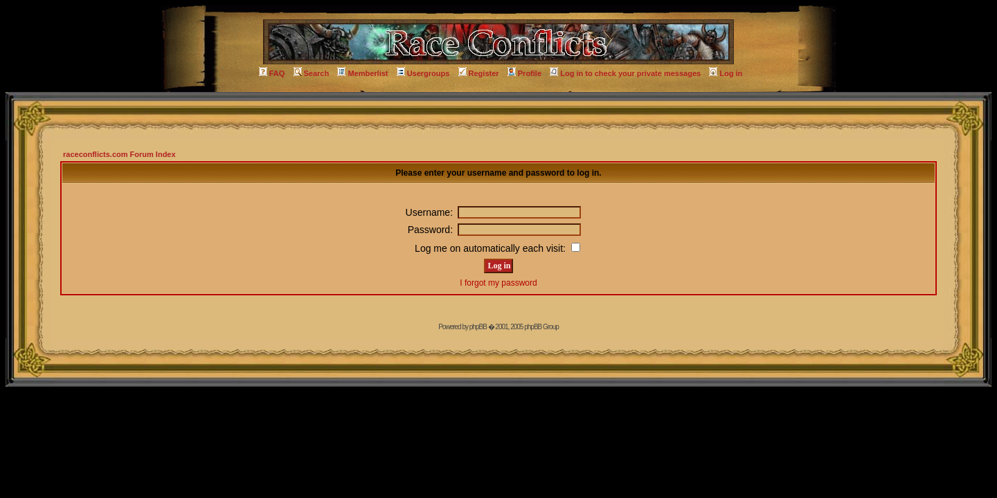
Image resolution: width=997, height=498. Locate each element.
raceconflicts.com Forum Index (119, 154)
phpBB (478, 327)
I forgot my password (498, 283)
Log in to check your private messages (625, 73)
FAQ (272, 73)
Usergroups (423, 73)
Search (312, 73)
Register (478, 73)
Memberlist (362, 73)
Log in (725, 73)
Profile (524, 73)
